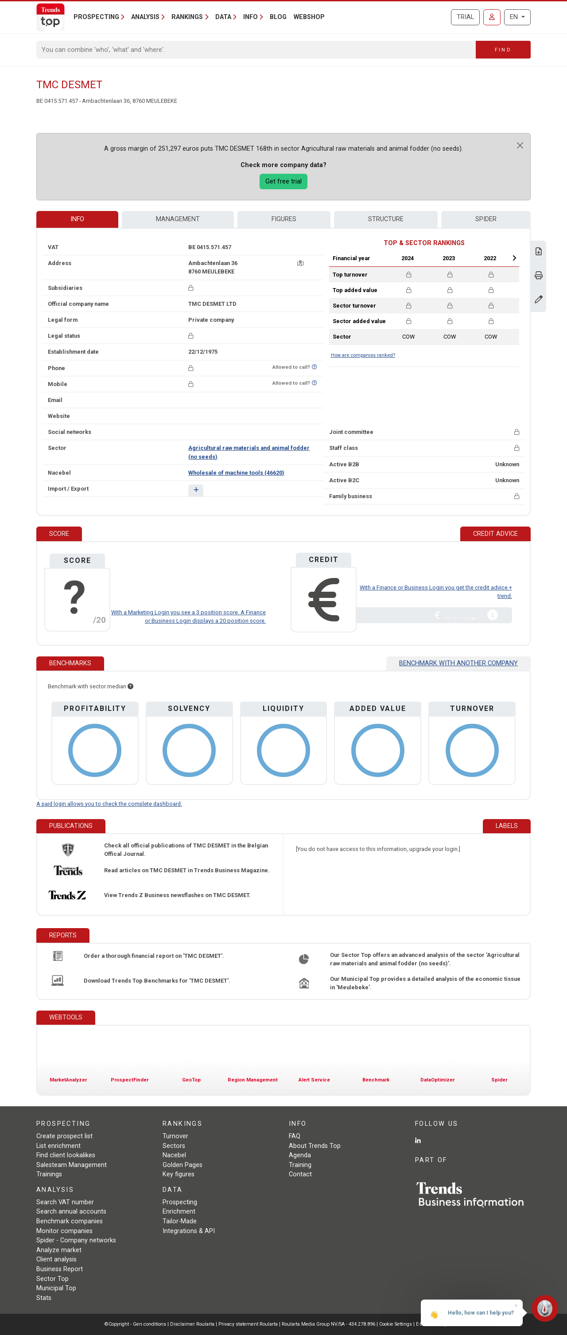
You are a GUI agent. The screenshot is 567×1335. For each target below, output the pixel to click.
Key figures (178, 1174)
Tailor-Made (180, 1221)
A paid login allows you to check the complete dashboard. (109, 803)
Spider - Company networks (76, 1240)
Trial (465, 17)
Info (77, 219)
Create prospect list (64, 1136)
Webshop (309, 17)
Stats (43, 1298)
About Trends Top (315, 1146)
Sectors (174, 1146)
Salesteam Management (71, 1165)
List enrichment (58, 1146)
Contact (300, 1174)
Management (178, 219)
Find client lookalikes (65, 1155)
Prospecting (180, 1202)
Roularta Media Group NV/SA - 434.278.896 (329, 1324)
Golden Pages (182, 1165)
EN (515, 17)
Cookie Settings (396, 1324)
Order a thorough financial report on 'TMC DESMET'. (154, 955)
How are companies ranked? (363, 355)
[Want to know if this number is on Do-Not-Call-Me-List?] (314, 367)
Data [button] (223, 17)
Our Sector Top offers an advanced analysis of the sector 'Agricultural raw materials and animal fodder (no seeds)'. (425, 959)
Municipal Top (56, 1288)
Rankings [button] (187, 17)
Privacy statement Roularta (248, 1324)
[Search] (256, 50)
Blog (278, 17)
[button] (195, 490)
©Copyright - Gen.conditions (135, 1324)
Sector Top (52, 1279)
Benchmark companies (69, 1221)
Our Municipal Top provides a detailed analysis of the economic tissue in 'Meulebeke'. (425, 983)
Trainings (49, 1174)
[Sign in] (492, 17)
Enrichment (179, 1211)
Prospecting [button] (96, 17)
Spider (486, 219)
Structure (386, 219)
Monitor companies (64, 1231)
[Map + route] (300, 263)
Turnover (175, 1136)
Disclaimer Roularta (192, 1324)
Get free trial (283, 181)
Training (300, 1165)
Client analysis (56, 1259)
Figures (284, 219)
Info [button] (250, 17)
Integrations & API (189, 1231)
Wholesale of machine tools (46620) (236, 472)
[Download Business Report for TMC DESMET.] (539, 252)
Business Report (59, 1269)
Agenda (300, 1155)
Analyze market (59, 1250)
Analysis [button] (145, 17)
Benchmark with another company (458, 663)
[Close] (520, 145)
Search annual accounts (71, 1211)
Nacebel (174, 1155)
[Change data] (539, 300)
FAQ (294, 1136)
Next (514, 258)
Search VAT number (65, 1202)
